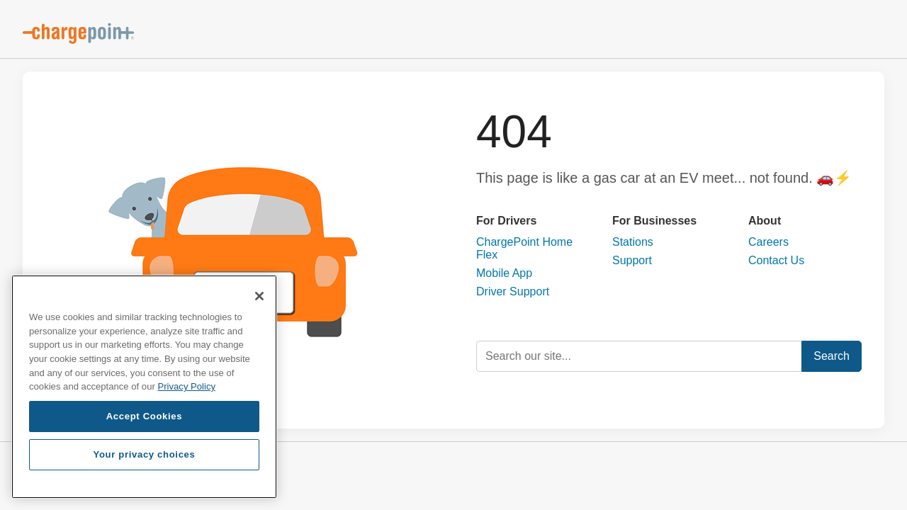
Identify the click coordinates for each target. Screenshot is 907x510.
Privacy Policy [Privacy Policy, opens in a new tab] (186, 386)
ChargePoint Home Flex (524, 248)
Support (632, 260)
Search (831, 356)
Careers (768, 242)
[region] (144, 387)
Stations (632, 242)
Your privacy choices (144, 454)
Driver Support (512, 291)
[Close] (259, 296)
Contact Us (776, 260)
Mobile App (504, 273)
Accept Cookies (144, 416)
